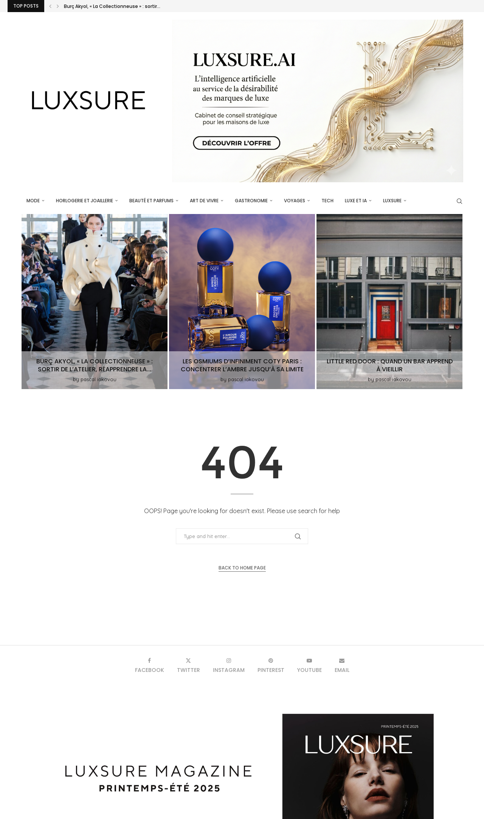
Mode (33, 200)
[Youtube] (309, 665)
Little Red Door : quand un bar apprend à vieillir (390, 365)
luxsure (392, 200)
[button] (50, 6)
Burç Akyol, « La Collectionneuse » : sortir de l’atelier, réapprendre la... (94, 365)
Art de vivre (204, 200)
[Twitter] (188, 665)
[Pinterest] (271, 665)
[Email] (342, 665)
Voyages (294, 200)
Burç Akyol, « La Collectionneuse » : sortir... (112, 6)
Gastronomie (251, 200)
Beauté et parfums (151, 200)
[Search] (459, 201)
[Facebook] (149, 665)
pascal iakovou (98, 379)
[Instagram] (229, 665)
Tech (327, 200)
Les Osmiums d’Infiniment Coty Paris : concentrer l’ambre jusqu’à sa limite (242, 365)
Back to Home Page (242, 568)
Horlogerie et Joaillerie (84, 200)
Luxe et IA (356, 200)
